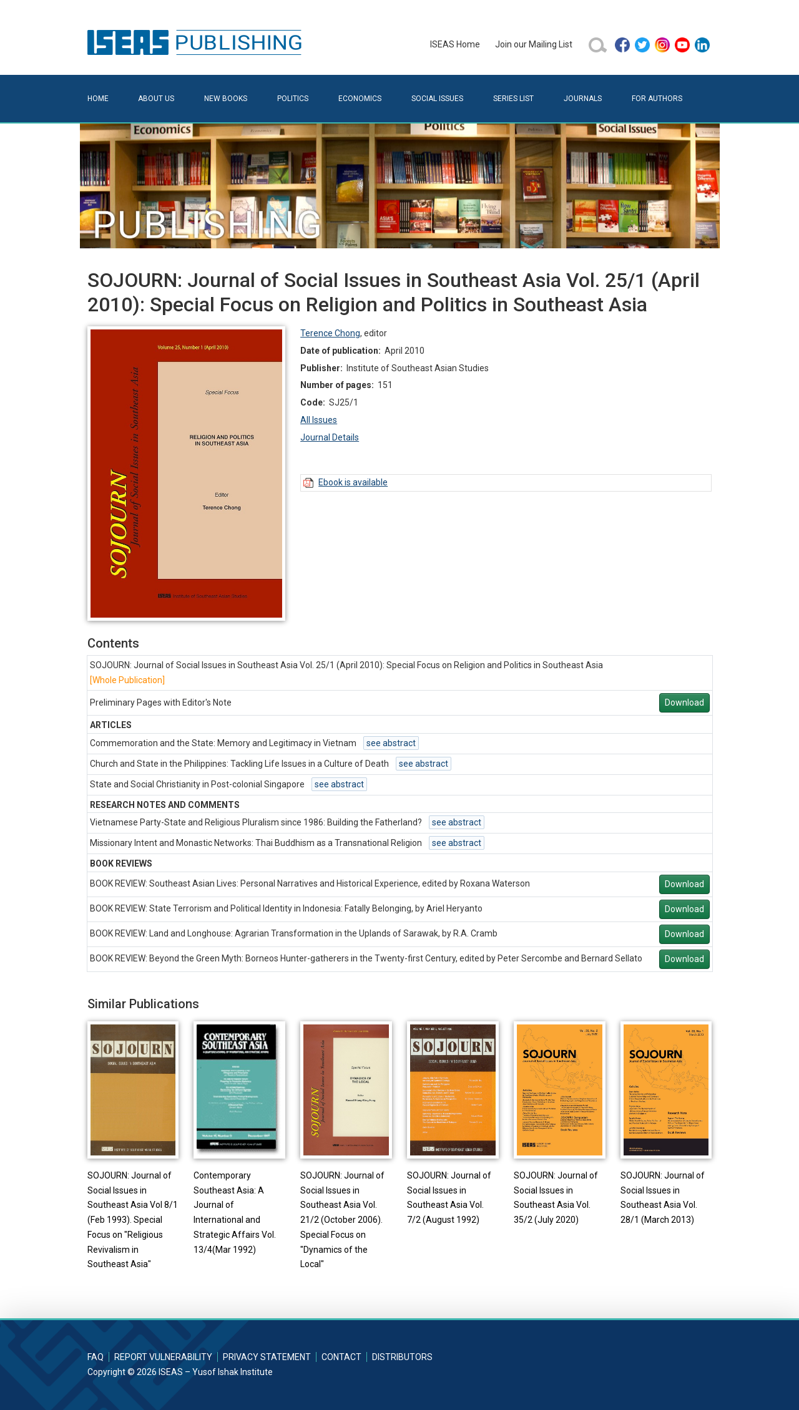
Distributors (402, 1357)
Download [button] (684, 702)
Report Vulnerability (163, 1357)
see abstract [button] (391, 743)
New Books (225, 98)
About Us (156, 98)
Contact (341, 1357)
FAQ (95, 1357)
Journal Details (329, 437)
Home (98, 98)
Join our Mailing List (533, 44)
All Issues (318, 420)
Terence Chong (330, 333)
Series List (513, 98)
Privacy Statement (267, 1357)
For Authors (657, 98)
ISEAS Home (455, 44)
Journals (583, 98)
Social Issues (437, 98)
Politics (292, 98)
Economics (359, 98)
